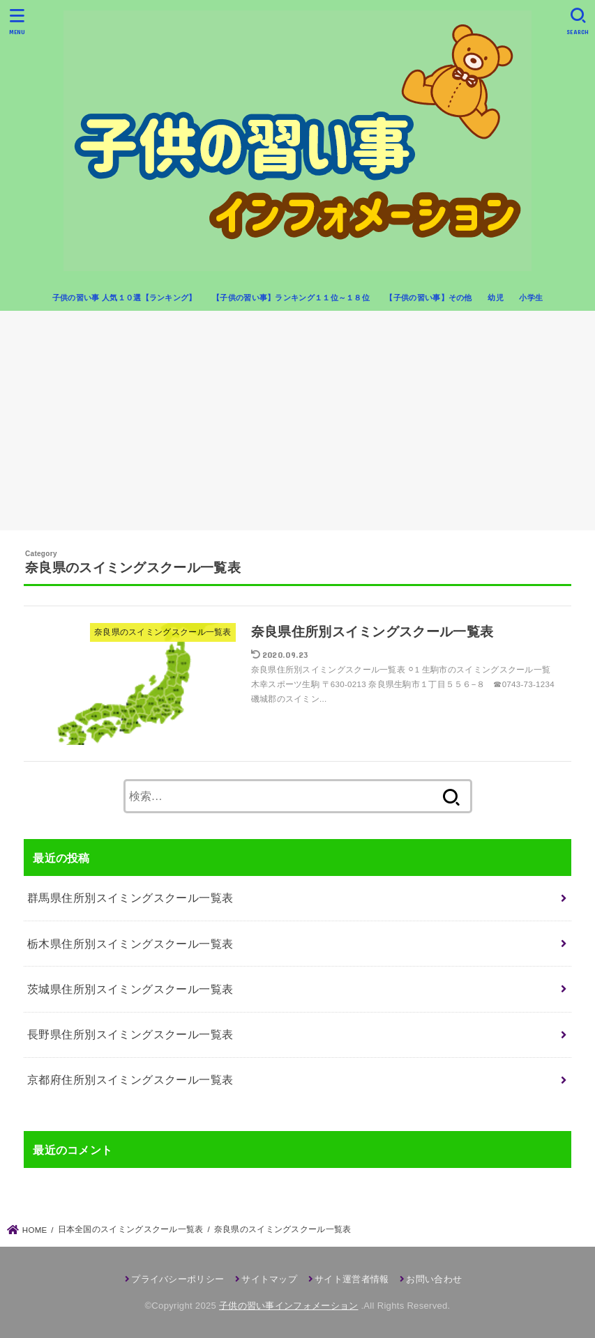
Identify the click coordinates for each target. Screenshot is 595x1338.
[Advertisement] (297, 425)
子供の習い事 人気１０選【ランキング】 (124, 297)
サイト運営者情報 (352, 1279)
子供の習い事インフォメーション (289, 1305)
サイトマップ (269, 1279)
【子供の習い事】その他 (428, 297)
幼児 (496, 297)
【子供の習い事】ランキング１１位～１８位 (291, 297)
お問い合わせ (434, 1279)
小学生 (531, 297)
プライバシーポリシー (177, 1279)
